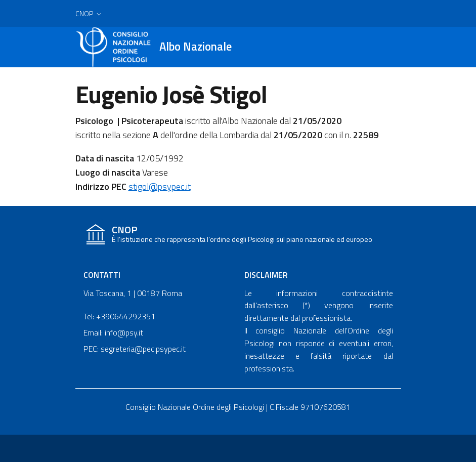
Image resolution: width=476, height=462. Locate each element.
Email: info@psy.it (113, 332)
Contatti (101, 275)
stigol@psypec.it (159, 186)
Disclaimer (266, 275)
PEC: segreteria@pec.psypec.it (134, 349)
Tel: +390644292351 (119, 316)
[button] (89, 14)
